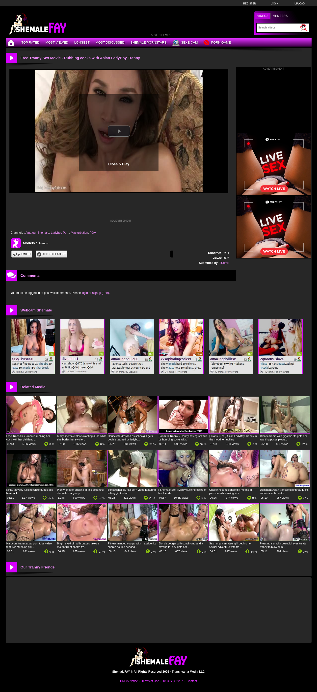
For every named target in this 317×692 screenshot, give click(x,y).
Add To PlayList (51, 254)
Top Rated (31, 42)
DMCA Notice (129, 681)
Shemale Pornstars (149, 42)
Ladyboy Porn (60, 232)
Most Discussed (110, 42)
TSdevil (224, 263)
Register (249, 3)
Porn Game (217, 43)
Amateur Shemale (37, 232)
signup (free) (100, 293)
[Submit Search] (303, 28)
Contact (192, 681)
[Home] (12, 42)
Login (274, 3)
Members (280, 16)
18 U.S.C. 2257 (173, 681)
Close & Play (118, 164)
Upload (299, 3)
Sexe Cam (185, 43)
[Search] (278, 27)
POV (93, 232)
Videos (262, 16)
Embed (22, 254)
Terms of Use (150, 681)
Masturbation (79, 232)
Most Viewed (56, 42)
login (85, 293)
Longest (82, 42)
